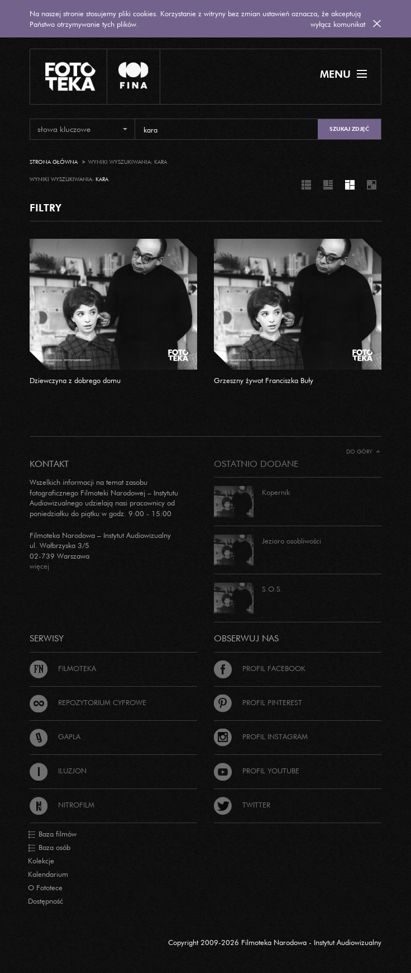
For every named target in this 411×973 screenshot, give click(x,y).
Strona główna (54, 162)
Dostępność (45, 900)
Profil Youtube (256, 770)
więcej (39, 565)
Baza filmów (52, 834)
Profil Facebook (259, 668)
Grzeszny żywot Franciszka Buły (263, 380)
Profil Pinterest (258, 702)
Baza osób (49, 848)
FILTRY (45, 207)
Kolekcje (41, 860)
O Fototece (45, 887)
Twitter (242, 804)
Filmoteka (63, 668)
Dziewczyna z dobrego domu (75, 380)
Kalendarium (48, 874)
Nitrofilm (62, 804)
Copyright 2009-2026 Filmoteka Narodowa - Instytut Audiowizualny (274, 942)
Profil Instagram (261, 736)
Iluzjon (58, 770)
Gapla (55, 736)
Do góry (363, 451)
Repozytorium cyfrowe (88, 702)
